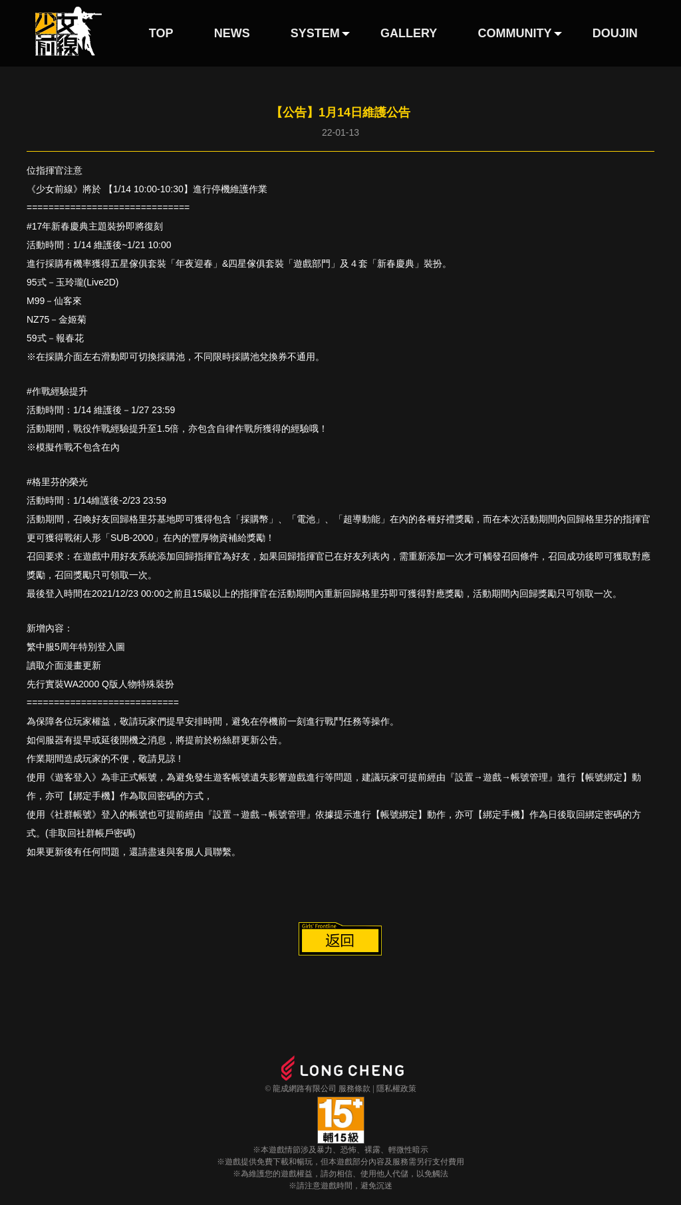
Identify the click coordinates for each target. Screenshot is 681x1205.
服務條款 (354, 1088)
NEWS (232, 33)
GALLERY (408, 33)
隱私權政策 (396, 1088)
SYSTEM (315, 33)
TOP (161, 33)
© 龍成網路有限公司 (301, 1088)
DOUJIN (615, 33)
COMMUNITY (515, 33)
